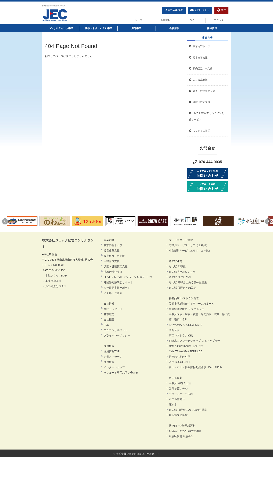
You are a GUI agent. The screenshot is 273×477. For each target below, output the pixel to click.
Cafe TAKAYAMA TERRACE (185, 351)
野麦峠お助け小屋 (179, 356)
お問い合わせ (200, 10)
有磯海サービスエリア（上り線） (189, 245)
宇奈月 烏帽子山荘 (180, 383)
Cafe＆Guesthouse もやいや (186, 346)
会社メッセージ (113, 308)
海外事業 (136, 28)
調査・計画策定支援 (116, 266)
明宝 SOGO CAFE (180, 361)
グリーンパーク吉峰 (181, 393)
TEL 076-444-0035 (53, 264)
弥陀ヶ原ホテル (178, 388)
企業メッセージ (113, 356)
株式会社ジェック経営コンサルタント (55, 6)
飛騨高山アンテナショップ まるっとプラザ (194, 340)
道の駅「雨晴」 (178, 266)
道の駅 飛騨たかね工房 (182, 287)
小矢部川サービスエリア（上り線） (190, 250)
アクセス (219, 20)
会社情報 (174, 28)
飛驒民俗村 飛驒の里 (181, 436)
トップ (138, 20)
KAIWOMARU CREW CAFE (185, 324)
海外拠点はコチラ (56, 286)
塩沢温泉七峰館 (178, 415)
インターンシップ (114, 367)
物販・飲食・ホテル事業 (98, 28)
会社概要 (109, 319)
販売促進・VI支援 (114, 255)
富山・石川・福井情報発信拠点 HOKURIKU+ (195, 367)
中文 (221, 10)
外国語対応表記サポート (118, 282)
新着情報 (165, 20)
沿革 (106, 324)
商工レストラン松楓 (181, 335)
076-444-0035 (174, 10)
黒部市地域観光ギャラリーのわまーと (191, 303)
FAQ (192, 20)
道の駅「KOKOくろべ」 (183, 271)
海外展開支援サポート (117, 287)
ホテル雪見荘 (177, 399)
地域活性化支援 (113, 271)
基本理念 (109, 314)
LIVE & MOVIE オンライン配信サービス (128, 277)
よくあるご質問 (113, 293)
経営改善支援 (198, 57)
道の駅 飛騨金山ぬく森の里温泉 (188, 282)
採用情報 (212, 28)
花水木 (173, 404)
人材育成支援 (112, 261)
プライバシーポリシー (117, 335)
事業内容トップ (199, 46)
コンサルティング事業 (61, 28)
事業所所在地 (53, 280)
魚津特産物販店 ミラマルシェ (186, 308)
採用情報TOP (112, 351)
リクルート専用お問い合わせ (121, 372)
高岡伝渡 (174, 330)
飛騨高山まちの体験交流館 (185, 430)
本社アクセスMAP (56, 275)
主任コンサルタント (116, 330)
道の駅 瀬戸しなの (180, 277)
